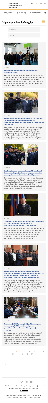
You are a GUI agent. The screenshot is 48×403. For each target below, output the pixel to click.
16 (27, 354)
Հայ (37, 3)
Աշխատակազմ (21, 13)
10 (34, 351)
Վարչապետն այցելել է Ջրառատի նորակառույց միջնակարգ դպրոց (20, 71)
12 (43, 351)
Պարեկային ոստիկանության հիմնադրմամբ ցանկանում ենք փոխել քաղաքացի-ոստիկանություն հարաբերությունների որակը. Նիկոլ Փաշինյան (24, 223)
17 (32, 354)
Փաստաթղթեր (35, 13)
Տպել (6, 365)
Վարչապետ (8, 13)
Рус (41, 3)
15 (22, 354)
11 (38, 351)
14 (17, 354)
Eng (32, 3)
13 (13, 354)
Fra (45, 3)
